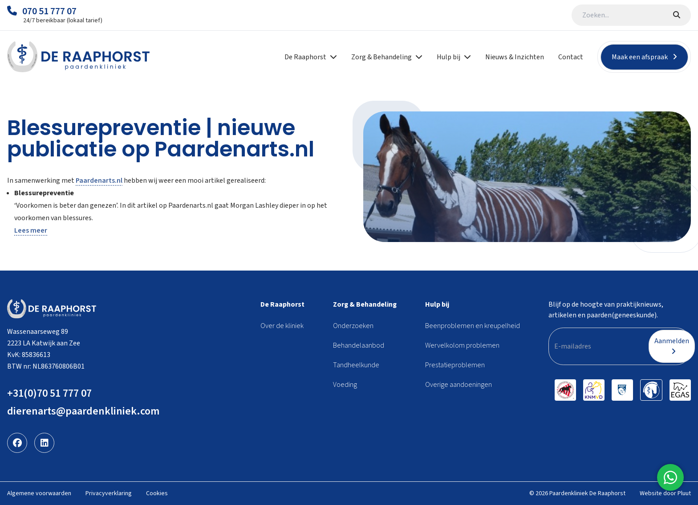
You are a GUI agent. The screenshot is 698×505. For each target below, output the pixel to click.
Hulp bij (437, 304)
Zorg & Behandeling (365, 304)
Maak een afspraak (644, 57)
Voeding (345, 385)
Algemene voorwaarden (39, 493)
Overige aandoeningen (458, 385)
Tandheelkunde (356, 365)
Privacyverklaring (108, 493)
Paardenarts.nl (99, 180)
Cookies (157, 493)
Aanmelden (671, 345)
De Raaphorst (282, 304)
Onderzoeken (353, 326)
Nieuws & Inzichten (514, 57)
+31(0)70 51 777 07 (49, 393)
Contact (570, 57)
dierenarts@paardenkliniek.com (83, 411)
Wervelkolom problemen (462, 345)
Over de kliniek (282, 326)
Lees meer (30, 230)
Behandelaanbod (358, 345)
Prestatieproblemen (455, 365)
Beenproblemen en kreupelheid (472, 326)
